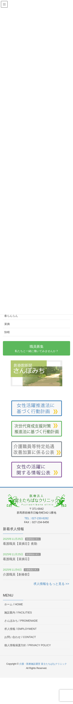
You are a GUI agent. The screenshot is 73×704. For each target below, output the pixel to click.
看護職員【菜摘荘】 (17, 559)
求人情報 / (20, 628)
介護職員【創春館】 (17, 574)
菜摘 (7, 324)
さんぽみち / (21, 620)
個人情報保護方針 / (27, 645)
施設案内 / (18, 612)
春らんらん (11, 315)
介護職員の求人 (31, 570)
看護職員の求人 (33, 539)
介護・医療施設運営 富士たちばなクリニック (43, 664)
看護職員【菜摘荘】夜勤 (20, 543)
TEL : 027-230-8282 (36, 518)
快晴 (7, 332)
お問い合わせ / (20, 637)
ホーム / (13, 604)
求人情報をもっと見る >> (51, 583)
